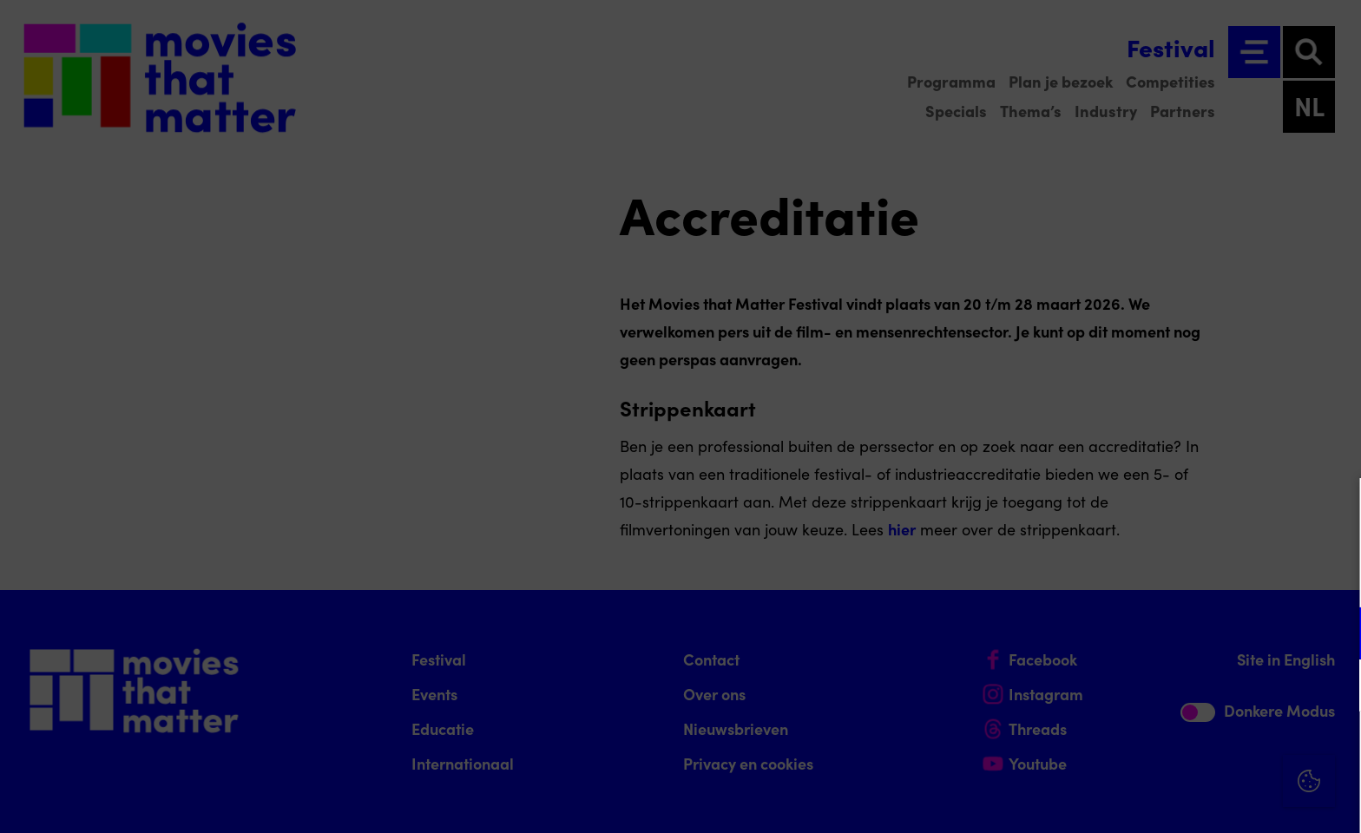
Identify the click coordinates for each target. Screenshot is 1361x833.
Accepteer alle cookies (1214, 750)
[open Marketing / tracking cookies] (1333, 687)
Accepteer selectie (1213, 800)
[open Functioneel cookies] (1333, 635)
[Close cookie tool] (1334, 509)
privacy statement (1144, 576)
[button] (1196, 633)
